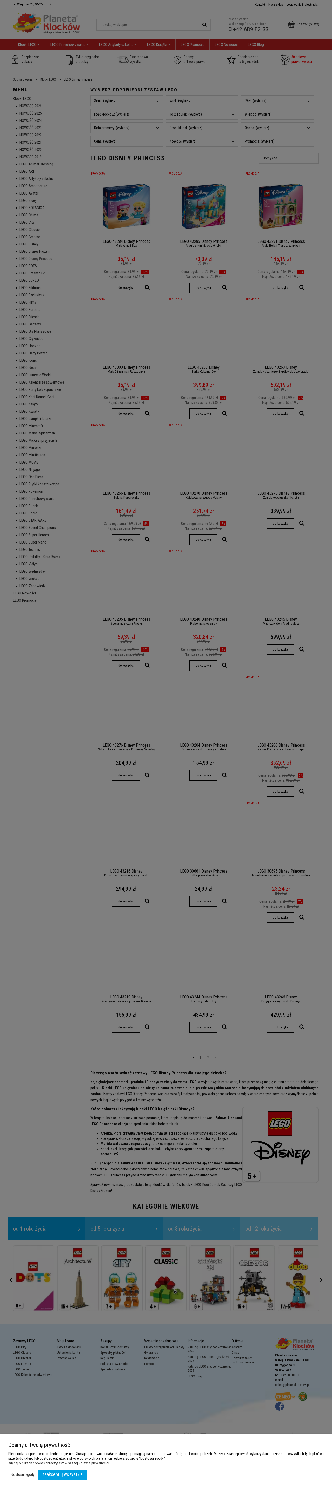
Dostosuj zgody (22, 1474)
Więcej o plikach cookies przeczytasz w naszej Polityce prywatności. (59, 1463)
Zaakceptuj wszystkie (63, 1474)
